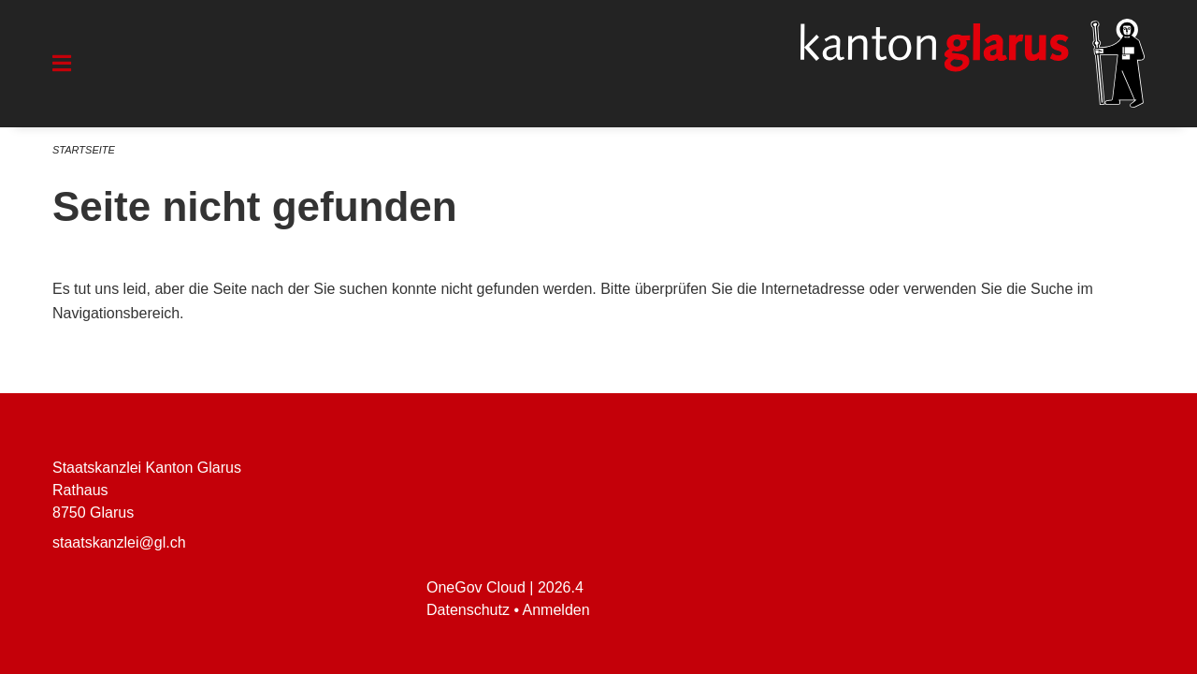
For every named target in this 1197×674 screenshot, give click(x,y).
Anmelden (556, 610)
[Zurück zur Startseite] (972, 63)
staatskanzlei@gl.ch (119, 542)
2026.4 (561, 587)
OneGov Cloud (476, 587)
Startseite (83, 149)
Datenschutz (468, 610)
